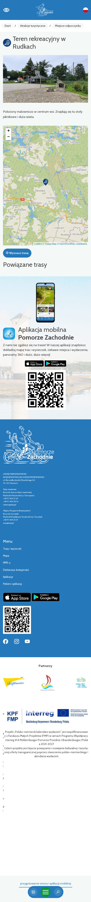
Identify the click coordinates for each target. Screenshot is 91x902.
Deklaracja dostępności (16, 569)
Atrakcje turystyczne (32, 26)
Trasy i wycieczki (12, 548)
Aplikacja (8, 576)
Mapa (6, 555)
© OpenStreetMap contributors (72, 244)
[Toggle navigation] (46, 892)
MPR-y (6, 562)
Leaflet (37, 244)
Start (7, 26)
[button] (45, 182)
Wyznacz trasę (17, 253)
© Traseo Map (49, 244)
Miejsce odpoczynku (68, 26)
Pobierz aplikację (12, 583)
